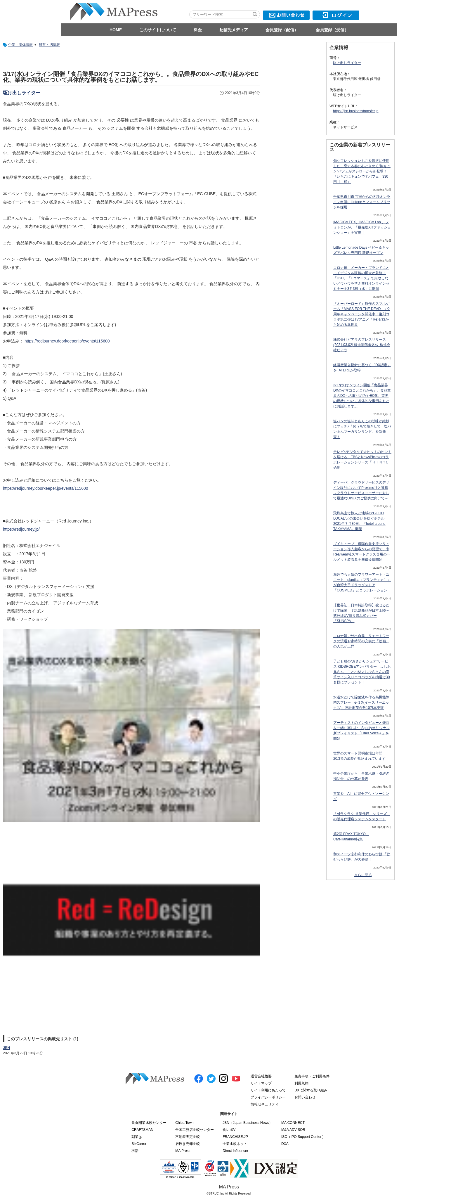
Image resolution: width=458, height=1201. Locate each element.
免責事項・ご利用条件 (311, 1076)
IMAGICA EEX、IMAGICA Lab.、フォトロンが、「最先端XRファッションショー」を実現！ (362, 227)
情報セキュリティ (265, 1104)
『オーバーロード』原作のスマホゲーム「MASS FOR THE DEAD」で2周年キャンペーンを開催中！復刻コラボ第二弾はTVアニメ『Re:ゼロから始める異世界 (361, 314)
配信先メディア (233, 29)
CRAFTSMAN (142, 1130)
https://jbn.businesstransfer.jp (355, 111)
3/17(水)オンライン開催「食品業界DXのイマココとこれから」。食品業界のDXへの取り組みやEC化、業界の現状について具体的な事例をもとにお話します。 (362, 395)
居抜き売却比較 (187, 1144)
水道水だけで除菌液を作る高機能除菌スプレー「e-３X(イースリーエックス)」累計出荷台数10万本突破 (361, 702)
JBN (6, 1048)
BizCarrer (138, 1144)
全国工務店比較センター (194, 1130)
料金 (198, 29)
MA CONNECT (293, 1123)
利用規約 (301, 1083)
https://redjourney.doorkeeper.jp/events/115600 (67, 341)
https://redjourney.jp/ (21, 529)
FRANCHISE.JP (235, 1137)
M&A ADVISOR (293, 1130)
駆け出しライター (21, 92)
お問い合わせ (304, 1097)
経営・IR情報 (49, 45)
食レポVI (229, 1130)
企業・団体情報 (20, 45)
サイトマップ (261, 1083)
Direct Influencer (235, 1151)
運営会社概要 (261, 1076)
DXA (285, 1144)
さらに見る (363, 875)
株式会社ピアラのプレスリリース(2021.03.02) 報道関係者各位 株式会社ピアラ (361, 345)
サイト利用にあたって (268, 1090)
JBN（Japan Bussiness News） (248, 1123)
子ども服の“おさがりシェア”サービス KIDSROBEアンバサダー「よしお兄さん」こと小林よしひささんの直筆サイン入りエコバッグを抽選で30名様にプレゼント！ (362, 671)
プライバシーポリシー (268, 1097)
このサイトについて (157, 29)
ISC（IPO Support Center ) (302, 1137)
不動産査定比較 (187, 1137)
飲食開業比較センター (148, 1123)
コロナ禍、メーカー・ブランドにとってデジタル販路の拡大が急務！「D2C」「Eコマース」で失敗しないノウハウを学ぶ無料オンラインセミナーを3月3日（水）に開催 (361, 278)
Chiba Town (184, 1123)
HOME (116, 29)
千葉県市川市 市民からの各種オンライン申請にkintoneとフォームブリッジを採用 (361, 202)
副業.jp (136, 1137)
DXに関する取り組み (310, 1090)
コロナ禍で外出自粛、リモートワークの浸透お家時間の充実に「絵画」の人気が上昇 (361, 641)
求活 (134, 1151)
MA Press (182, 1151)
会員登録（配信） (282, 29)
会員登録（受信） (332, 29)
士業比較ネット (235, 1144)
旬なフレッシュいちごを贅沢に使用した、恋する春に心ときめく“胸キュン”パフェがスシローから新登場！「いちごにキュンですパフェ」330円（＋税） (362, 171)
